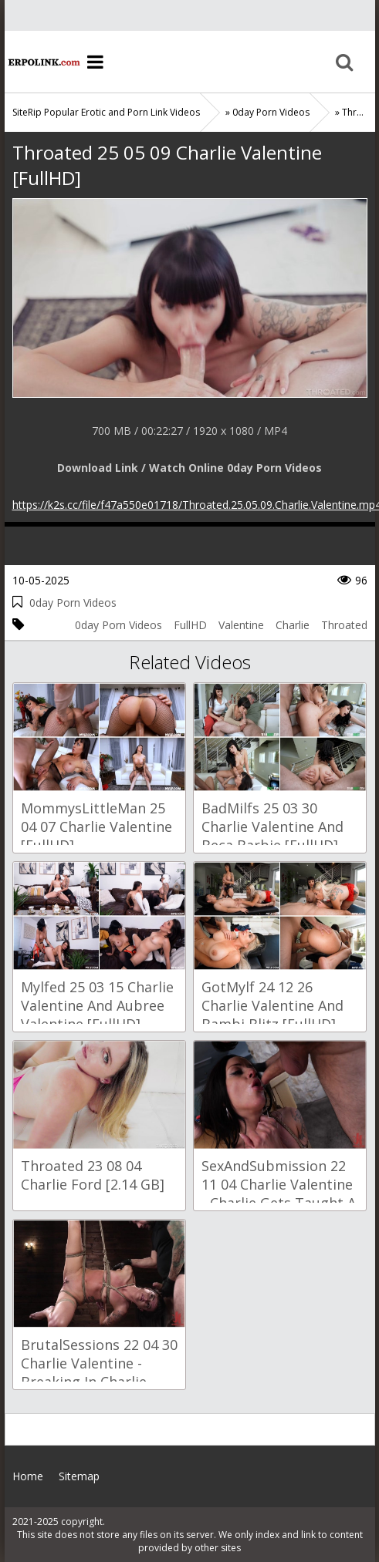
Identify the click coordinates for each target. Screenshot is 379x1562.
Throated (344, 625)
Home (43, 62)
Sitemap (79, 1476)
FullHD (190, 625)
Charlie (293, 625)
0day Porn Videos (73, 602)
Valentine (241, 625)
